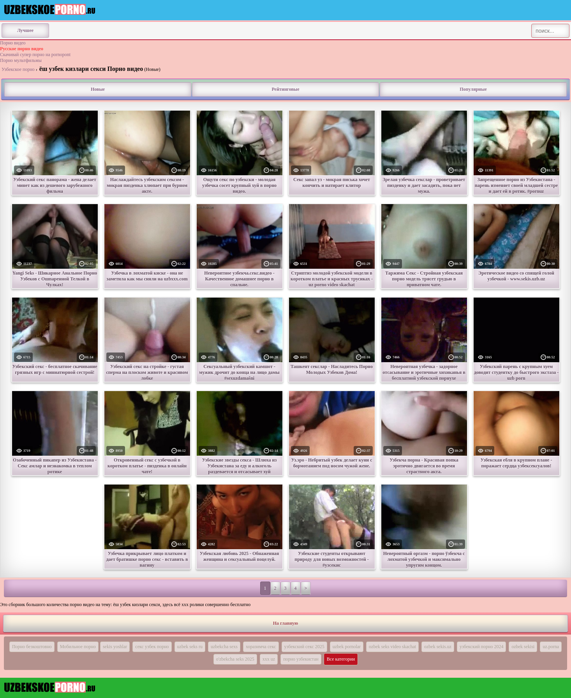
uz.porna (551, 646)
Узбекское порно (18, 69)
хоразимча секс (261, 646)
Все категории (341, 659)
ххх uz (269, 659)
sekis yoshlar (115, 646)
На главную (285, 623)
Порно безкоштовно (32, 646)
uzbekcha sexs (224, 646)
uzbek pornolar (347, 646)
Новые (98, 89)
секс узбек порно (152, 646)
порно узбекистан (301, 659)
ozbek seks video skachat (392, 646)
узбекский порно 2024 (481, 646)
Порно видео (13, 43)
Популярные (473, 89)
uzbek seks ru (190, 646)
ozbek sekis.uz (437, 646)
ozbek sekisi (522, 646)
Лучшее (25, 30)
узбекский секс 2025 (304, 646)
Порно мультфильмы (21, 60)
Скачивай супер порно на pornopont (35, 54)
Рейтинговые (285, 89)
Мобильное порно (78, 646)
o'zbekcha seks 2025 (235, 659)
